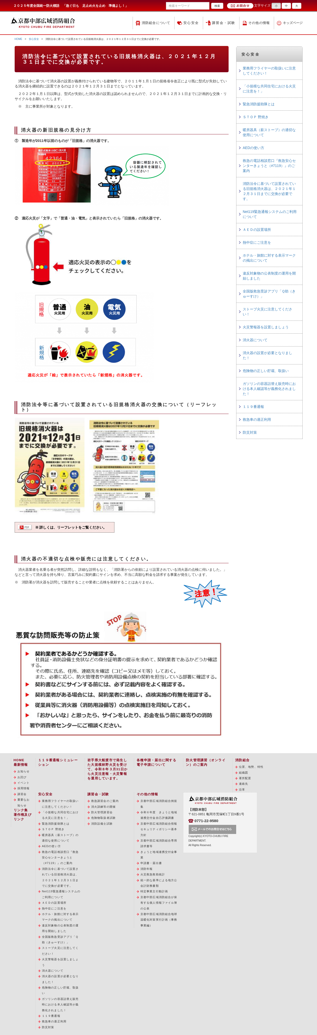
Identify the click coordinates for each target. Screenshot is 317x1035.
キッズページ (293, 23)
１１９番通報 (253, 407)
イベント (23, 782)
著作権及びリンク (23, 817)
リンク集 (21, 810)
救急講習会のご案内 (105, 800)
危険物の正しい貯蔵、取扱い (266, 371)
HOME (18, 39)
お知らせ (23, 771)
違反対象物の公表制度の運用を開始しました (269, 275)
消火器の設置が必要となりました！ (267, 355)
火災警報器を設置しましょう (266, 327)
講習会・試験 (223, 23)
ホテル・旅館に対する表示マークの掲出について (269, 257)
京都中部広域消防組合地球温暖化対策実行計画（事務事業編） (158, 920)
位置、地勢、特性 (251, 766)
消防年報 (146, 868)
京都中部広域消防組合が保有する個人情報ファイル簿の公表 (158, 903)
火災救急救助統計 (152, 874)
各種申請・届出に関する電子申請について (156, 762)
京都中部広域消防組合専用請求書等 (158, 843)
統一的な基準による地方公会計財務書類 (158, 883)
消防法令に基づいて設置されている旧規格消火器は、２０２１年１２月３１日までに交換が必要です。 (269, 191)
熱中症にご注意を (257, 242)
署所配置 (245, 778)
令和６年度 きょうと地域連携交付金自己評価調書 (158, 815)
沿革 (242, 789)
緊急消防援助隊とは (259, 104)
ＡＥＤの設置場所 (257, 230)
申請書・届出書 (151, 863)
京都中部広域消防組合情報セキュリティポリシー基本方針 (158, 829)
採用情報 (23, 788)
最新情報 (21, 765)
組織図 (243, 772)
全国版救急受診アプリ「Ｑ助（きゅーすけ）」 (269, 293)
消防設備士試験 (102, 823)
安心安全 (191, 23)
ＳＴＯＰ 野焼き (256, 117)
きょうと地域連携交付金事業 (158, 854)
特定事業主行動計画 (154, 891)
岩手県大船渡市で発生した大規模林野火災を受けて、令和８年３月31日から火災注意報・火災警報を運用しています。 (107, 769)
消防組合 (242, 760)
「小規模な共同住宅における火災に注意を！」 (269, 88)
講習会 (22, 794)
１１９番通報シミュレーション (58, 762)
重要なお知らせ (23, 802)
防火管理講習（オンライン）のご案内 (206, 762)
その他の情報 (259, 23)
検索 (217, 5)
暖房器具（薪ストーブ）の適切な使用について (269, 132)
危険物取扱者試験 (103, 817)
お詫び (22, 777)
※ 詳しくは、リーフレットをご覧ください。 (71, 527)
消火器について (255, 340)
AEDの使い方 (253, 148)
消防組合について (156, 23)
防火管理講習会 (102, 812)
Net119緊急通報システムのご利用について (270, 214)
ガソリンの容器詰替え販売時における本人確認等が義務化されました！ (269, 389)
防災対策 (250, 432)
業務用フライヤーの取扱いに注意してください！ (269, 70)
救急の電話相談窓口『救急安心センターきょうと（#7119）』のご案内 (269, 166)
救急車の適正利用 (257, 419)
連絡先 (243, 783)
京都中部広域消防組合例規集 (158, 803)
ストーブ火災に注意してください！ (267, 311)
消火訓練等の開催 (103, 806)
